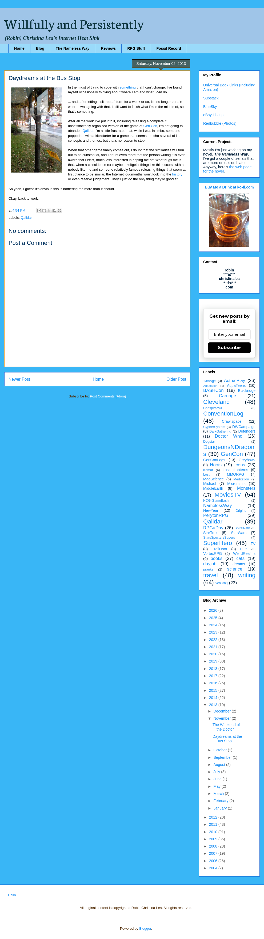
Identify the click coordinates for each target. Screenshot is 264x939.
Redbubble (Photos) (220, 123)
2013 (213, 705)
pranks (208, 569)
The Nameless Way (72, 48)
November (222, 718)
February (221, 801)
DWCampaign (243, 427)
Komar (208, 470)
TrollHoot (219, 549)
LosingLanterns (235, 470)
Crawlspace (231, 421)
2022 (213, 640)
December (222, 711)
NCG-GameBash (216, 500)
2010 (213, 832)
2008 (213, 846)
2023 (213, 632)
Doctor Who (228, 436)
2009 (213, 839)
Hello (12, 895)
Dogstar (209, 441)
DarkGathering (220, 431)
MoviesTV (227, 494)
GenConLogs (214, 460)
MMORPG (235, 474)
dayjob (209, 563)
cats (240, 558)
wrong (221, 582)
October (220, 750)
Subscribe (229, 347)
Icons (239, 464)
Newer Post (19, 379)
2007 (213, 853)
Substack (211, 98)
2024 (213, 625)
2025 (213, 618)
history (177, 174)
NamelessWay (217, 505)
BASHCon (213, 390)
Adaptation (210, 385)
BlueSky (210, 106)
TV (253, 544)
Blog (40, 48)
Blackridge (246, 390)
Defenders (246, 431)
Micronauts (236, 483)
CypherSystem (214, 427)
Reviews (108, 48)
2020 (213, 654)
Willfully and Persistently (74, 23)
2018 (213, 668)
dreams (239, 564)
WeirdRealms (244, 553)
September (223, 757)
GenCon (232, 454)
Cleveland (216, 402)
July (217, 772)
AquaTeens (236, 385)
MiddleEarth (213, 488)
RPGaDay (213, 527)
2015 (213, 690)
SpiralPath (242, 528)
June (217, 779)
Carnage (227, 395)
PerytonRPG (215, 515)
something (128, 87)
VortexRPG (212, 553)
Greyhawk (247, 460)
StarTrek (210, 533)
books (216, 558)
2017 (213, 676)
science (234, 569)
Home (19, 48)
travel (210, 575)
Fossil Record (169, 48)
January (220, 808)
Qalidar (87, 131)
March (219, 793)
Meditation (241, 479)
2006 (213, 861)
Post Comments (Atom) (108, 396)
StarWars (238, 533)
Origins (240, 511)
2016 (213, 683)
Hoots (216, 464)
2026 (213, 610)
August (219, 764)
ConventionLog (223, 413)
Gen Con (150, 126)
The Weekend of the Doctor (226, 727)
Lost (206, 474)
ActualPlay (234, 380)
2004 (213, 868)
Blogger (145, 928)
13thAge (209, 381)
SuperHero (217, 543)
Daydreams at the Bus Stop (227, 738)
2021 (213, 647)
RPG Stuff (136, 48)
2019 (213, 661)
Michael (209, 483)
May (217, 786)
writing (246, 575)
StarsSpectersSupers (219, 537)
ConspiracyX (212, 408)
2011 (213, 824)
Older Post (176, 379)
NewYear (210, 510)
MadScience (213, 479)
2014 (213, 697)
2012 (213, 817)
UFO (243, 549)
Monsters (246, 488)
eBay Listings (214, 115)
